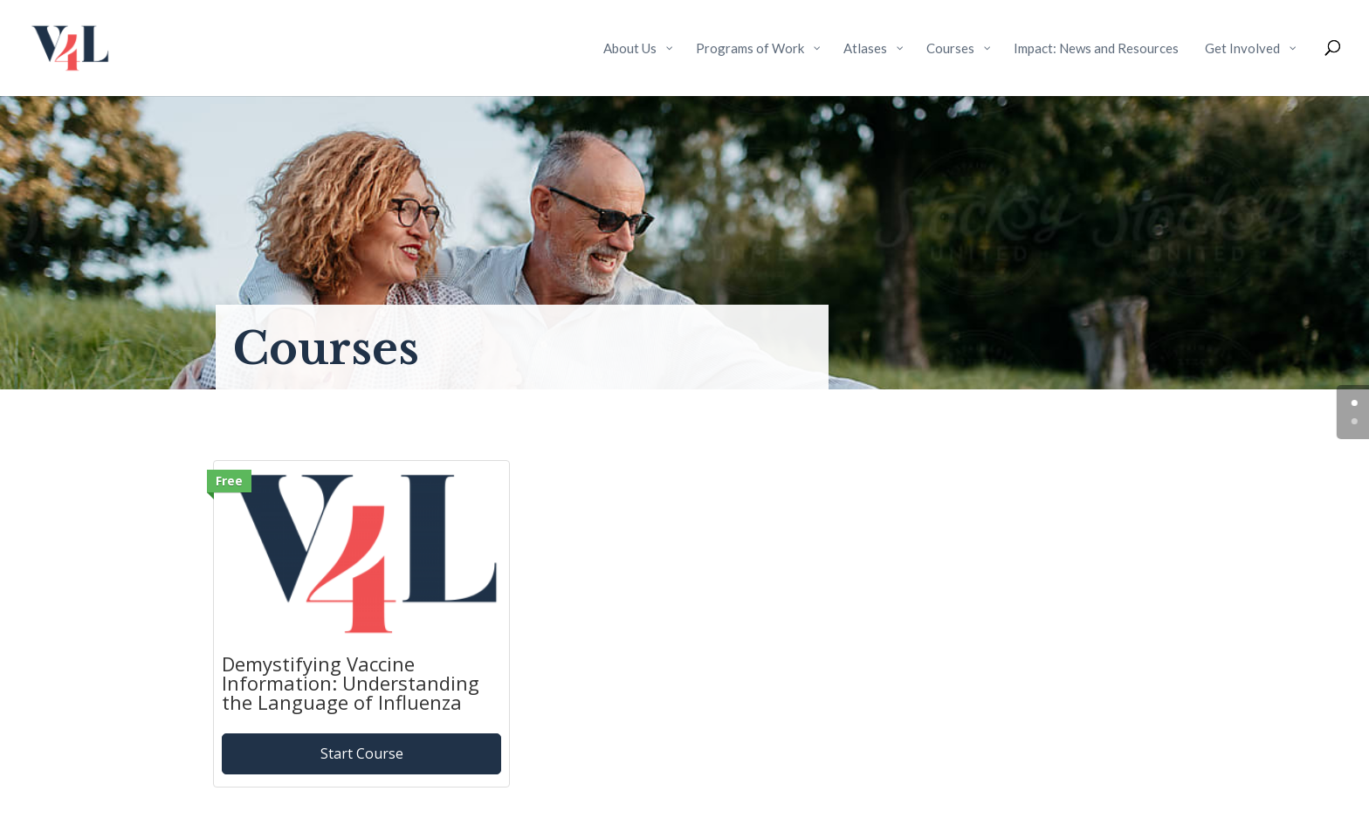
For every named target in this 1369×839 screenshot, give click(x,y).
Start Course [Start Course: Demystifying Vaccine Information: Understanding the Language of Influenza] (361, 753)
